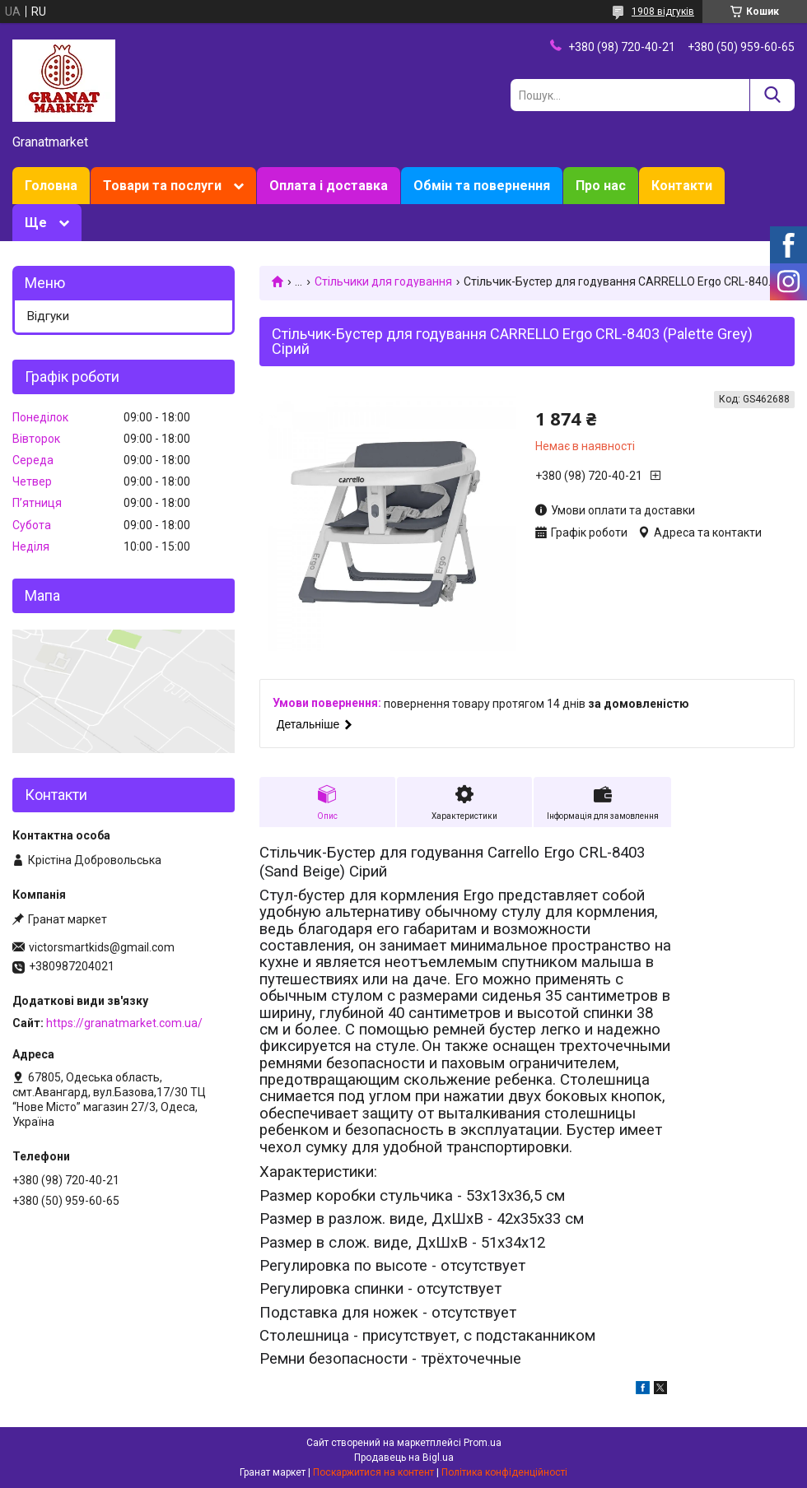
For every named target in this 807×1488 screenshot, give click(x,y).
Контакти (681, 185)
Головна (51, 185)
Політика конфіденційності (504, 1472)
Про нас (601, 185)
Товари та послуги (162, 185)
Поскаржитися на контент (373, 1472)
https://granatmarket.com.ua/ (124, 1023)
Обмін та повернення (481, 185)
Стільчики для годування (383, 281)
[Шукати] (772, 95)
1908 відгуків (663, 11)
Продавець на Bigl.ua (404, 1457)
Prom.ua (482, 1442)
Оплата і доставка (328, 185)
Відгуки (48, 316)
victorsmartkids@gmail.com (102, 947)
